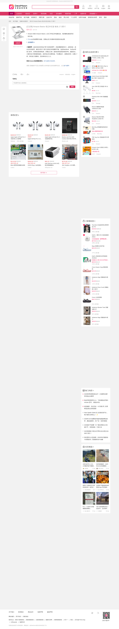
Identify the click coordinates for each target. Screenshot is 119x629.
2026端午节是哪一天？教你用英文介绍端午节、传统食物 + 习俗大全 (95, 426)
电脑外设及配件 (24, 21)
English (73, 74)
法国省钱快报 (39, 619)
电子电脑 (15, 21)
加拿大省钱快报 (19, 619)
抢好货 (27, 13)
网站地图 (11, 616)
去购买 (18, 43)
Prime (29, 39)
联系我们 (21, 612)
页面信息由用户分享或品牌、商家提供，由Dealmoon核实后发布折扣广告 (28, 625)
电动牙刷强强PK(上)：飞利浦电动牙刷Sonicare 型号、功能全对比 (96, 401)
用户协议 (18, 616)
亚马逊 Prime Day (80, 619)
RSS (98, 612)
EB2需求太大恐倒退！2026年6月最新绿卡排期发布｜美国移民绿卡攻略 (96, 438)
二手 (75, 13)
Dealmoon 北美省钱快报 (18, 6)
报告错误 (67, 74)
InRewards (14, 622)
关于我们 (11, 612)
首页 (11, 13)
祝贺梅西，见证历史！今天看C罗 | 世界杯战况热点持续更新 (96, 407)
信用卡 (35, 13)
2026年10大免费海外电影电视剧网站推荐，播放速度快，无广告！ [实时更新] (96, 420)
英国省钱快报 (30, 619)
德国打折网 (49, 619)
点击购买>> (31, 42)
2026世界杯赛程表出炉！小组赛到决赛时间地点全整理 (95, 395)
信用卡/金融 (82, 17)
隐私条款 (25, 616)
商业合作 (30, 612)
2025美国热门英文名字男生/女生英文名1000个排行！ (96, 432)
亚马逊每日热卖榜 (49, 61)
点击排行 (19, 13)
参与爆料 (66, 65)
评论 (72, 86)
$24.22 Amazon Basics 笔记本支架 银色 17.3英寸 (42, 21)
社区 (51, 13)
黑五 (71, 619)
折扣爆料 (59, 13)
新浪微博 (92, 612)
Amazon (61, 74)
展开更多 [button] (43, 172)
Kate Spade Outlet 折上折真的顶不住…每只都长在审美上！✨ (96, 413)
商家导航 (68, 13)
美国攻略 (44, 13)
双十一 (66, 619)
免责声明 (40, 612)
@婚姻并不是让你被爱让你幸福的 (40, 65)
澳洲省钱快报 (58, 619)
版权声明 (50, 612)
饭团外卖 (83, 13)
